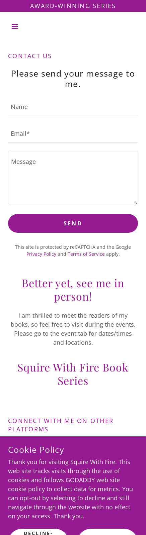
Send (73, 223)
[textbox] (73, 106)
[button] (17, 26)
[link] (54, 449)
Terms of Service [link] (86, 254)
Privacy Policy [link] (41, 254)
